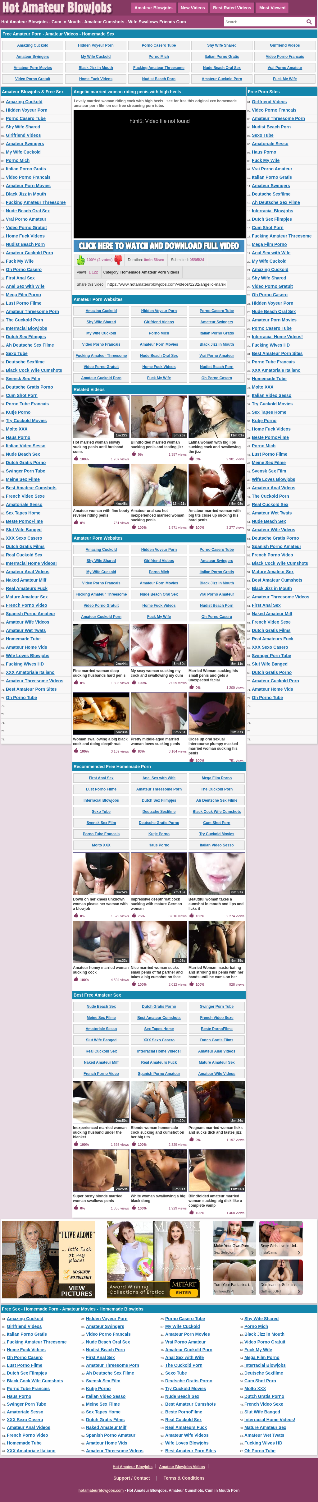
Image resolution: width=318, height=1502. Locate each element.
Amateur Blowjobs (153, 7)
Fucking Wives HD (25, 663)
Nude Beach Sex (23, 454)
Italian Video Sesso (25, 445)
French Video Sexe (25, 496)
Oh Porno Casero (24, 269)
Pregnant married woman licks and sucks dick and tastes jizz (216, 1130)
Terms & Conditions (184, 1478)
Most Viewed (272, 7)
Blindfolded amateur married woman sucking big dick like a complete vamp (215, 1201)
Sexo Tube (17, 353)
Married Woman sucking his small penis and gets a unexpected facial (213, 675)
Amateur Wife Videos (27, 622)
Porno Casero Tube (159, 45)
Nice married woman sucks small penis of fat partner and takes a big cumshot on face (157, 972)
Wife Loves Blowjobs (27, 655)
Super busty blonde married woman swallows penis (97, 1198)
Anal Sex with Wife (25, 286)
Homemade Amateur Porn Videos (149, 272)
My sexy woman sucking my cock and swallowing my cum (157, 673)
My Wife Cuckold (96, 56)
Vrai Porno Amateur (285, 68)
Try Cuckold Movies (26, 420)
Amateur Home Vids (26, 647)
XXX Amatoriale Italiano (30, 672)
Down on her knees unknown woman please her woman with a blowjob (100, 904)
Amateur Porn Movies (33, 68)
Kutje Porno (18, 412)
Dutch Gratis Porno (26, 462)
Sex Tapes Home (23, 512)
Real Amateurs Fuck (27, 588)
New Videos (193, 7)
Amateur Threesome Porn (32, 311)
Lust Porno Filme (23, 303)
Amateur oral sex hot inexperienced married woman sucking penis (157, 515)
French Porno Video (26, 605)
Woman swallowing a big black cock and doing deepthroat (100, 741)
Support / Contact (131, 1478)
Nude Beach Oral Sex (222, 68)
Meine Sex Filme (23, 479)
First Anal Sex (20, 277)
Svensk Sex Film (23, 378)
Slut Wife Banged (24, 529)
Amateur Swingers (32, 56)
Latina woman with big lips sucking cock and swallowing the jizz (215, 447)
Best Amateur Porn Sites (31, 689)
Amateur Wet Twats (26, 630)
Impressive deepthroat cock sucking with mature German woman (156, 904)
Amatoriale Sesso (24, 504)
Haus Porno (18, 437)
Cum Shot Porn (22, 395)
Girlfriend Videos (285, 45)
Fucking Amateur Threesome (158, 68)
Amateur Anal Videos (27, 571)
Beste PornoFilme (24, 521)
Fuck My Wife (285, 79)
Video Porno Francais (285, 56)
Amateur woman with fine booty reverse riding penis (101, 513)
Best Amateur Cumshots (31, 487)
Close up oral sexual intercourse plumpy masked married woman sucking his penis (213, 746)
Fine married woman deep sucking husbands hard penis (99, 673)
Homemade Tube (23, 638)
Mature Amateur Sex (27, 596)
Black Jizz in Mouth (96, 68)
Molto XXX (16, 428)
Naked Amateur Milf (26, 580)
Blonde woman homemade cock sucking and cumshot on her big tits (157, 1132)
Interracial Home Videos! (31, 563)
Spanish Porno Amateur (30, 613)
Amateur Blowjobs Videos (182, 1467)
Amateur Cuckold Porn (222, 79)
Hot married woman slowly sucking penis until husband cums (98, 447)
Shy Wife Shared (222, 45)
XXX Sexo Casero (24, 538)
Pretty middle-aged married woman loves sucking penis (155, 741)
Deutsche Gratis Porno (29, 387)
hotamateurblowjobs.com (101, 1490)
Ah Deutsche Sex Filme (30, 345)
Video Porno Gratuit (32, 79)
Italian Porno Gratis (222, 56)
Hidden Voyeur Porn (95, 45)
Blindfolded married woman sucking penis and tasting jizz (157, 444)
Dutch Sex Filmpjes (26, 336)
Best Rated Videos (232, 7)
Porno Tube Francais (27, 403)
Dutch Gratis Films (25, 546)
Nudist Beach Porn (158, 79)
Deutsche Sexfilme (25, 361)
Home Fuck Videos (95, 79)
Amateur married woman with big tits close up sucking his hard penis (215, 515)
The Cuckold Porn (24, 319)
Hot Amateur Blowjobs (132, 1467)
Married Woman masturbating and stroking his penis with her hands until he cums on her (216, 972)
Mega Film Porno (23, 294)
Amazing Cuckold (32, 45)
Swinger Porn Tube (25, 470)
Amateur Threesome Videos (34, 680)
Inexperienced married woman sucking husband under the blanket (100, 1132)
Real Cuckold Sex (24, 554)
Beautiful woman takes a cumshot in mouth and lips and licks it (216, 904)
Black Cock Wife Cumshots (34, 370)
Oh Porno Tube (21, 697)
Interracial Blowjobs (26, 328)
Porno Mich (159, 56)
